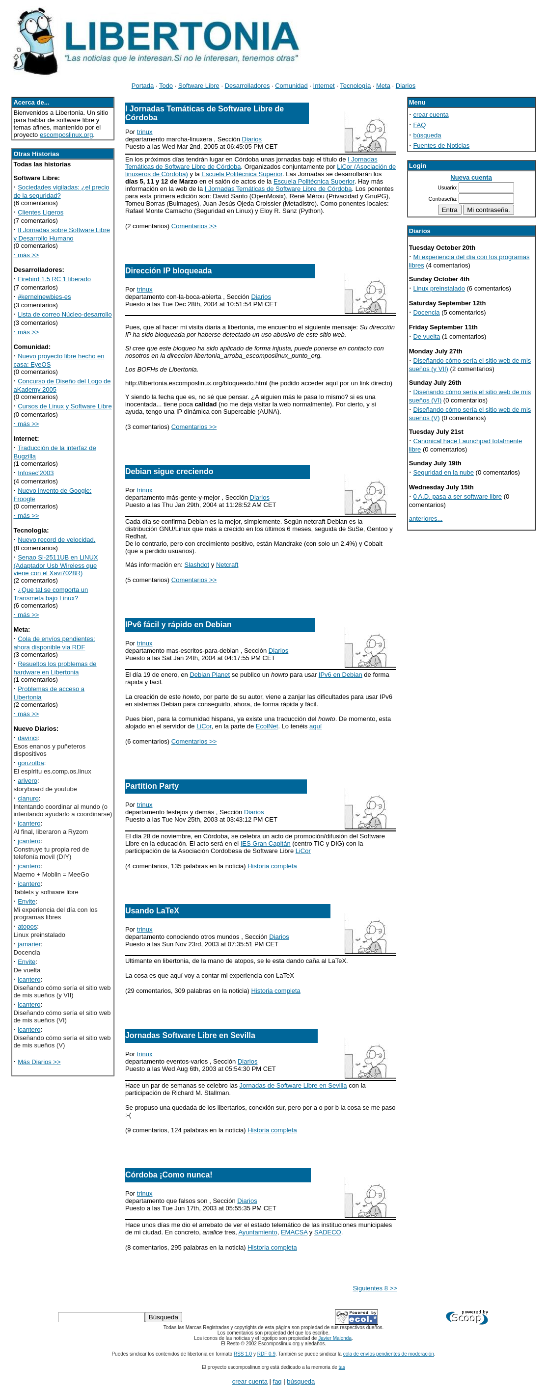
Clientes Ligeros (40, 212)
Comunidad (291, 85)
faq (277, 1381)
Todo (166, 85)
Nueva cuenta (471, 177)
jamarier (29, 944)
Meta (383, 85)
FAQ (419, 125)
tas (342, 1367)
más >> (26, 255)
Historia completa (272, 866)
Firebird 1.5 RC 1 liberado (54, 279)
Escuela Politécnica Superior (241, 174)
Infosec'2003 (36, 473)
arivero (27, 780)
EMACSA (294, 1232)
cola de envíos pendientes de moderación (388, 1354)
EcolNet (267, 726)
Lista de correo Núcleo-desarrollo (64, 314)
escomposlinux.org (66, 134)
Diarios (405, 85)
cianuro (28, 798)
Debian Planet (210, 674)
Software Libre (198, 85)
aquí (315, 726)
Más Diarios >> (39, 1062)
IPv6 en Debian (340, 674)
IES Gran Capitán (266, 843)
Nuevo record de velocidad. (56, 539)
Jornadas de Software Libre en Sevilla (293, 1085)
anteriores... (426, 518)
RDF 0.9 (266, 1354)
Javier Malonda (335, 1338)
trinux (145, 131)
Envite (26, 901)
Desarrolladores (247, 85)
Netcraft (227, 564)
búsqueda (427, 135)
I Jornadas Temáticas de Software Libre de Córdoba (278, 188)
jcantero (29, 823)
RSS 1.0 (243, 1354)
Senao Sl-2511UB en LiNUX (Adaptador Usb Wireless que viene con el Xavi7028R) (55, 565)
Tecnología (355, 85)
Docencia (426, 312)
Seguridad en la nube (443, 472)
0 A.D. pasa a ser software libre (457, 496)
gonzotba (31, 763)
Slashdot (197, 564)
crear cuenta (430, 114)
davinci (27, 738)
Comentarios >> (194, 226)
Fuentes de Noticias (441, 145)
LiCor (203, 726)
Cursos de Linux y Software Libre (64, 406)
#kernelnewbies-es (44, 296)
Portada (143, 85)
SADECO (327, 1232)
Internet (324, 85)
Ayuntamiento (257, 1232)
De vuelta (426, 336)
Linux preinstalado (439, 288)
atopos (27, 926)
